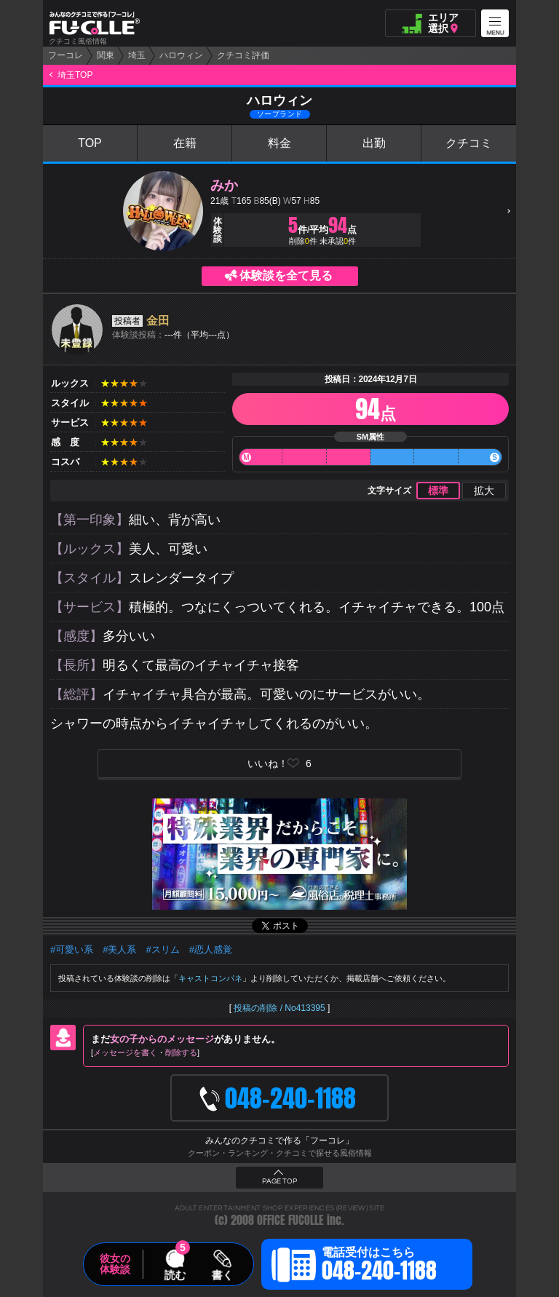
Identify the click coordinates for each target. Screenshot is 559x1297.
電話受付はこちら (379, 1266)
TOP (90, 143)
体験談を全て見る (286, 275)
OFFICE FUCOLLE (290, 1220)
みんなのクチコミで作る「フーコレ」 (279, 1140)
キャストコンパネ (210, 978)
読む (174, 1274)
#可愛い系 (71, 949)
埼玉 (137, 55)
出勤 (374, 143)
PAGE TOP (279, 1181)
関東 (105, 55)
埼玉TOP (75, 75)
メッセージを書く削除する (145, 1052)
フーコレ (65, 55)
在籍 (185, 143)
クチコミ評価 (243, 55)
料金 (279, 143)
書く (222, 1274)
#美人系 (119, 949)
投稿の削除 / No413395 (279, 1008)
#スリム (162, 949)
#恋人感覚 (210, 949)
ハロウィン (181, 55)
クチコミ (468, 143)
